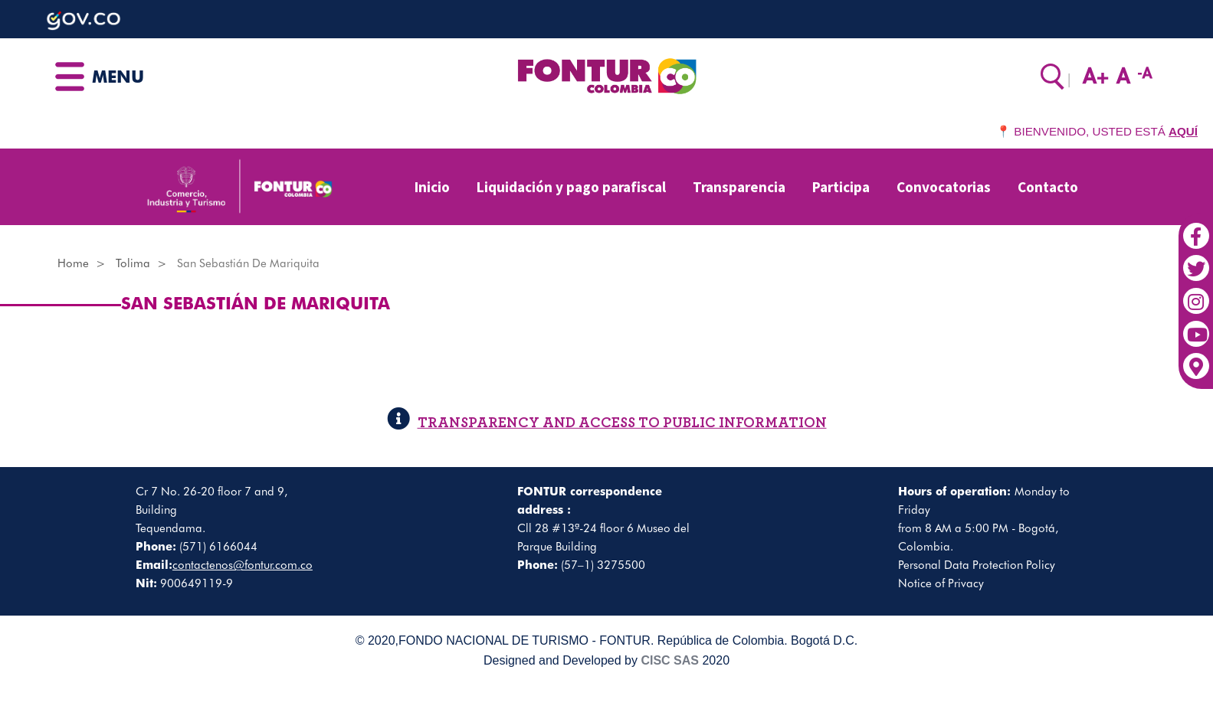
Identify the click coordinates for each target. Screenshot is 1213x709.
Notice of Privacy (941, 583)
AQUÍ (1183, 131)
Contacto (1048, 187)
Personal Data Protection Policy (976, 565)
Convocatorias (944, 187)
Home (73, 263)
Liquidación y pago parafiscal (571, 187)
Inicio (432, 187)
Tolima (133, 263)
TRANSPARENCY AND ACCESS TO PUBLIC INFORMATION (607, 423)
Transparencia (739, 187)
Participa (841, 187)
